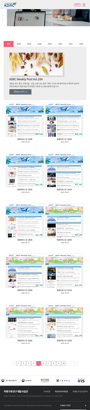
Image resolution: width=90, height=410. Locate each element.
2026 (19, 44)
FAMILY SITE (65, 406)
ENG (77, 4)
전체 (8, 44)
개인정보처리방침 (61, 392)
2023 (50, 44)
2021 (71, 44)
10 (64, 363)
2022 (60, 44)
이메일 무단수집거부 (80, 392)
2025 (29, 44)
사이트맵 (47, 392)
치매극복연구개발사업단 (11, 4)
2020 (81, 44)
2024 (39, 44)
